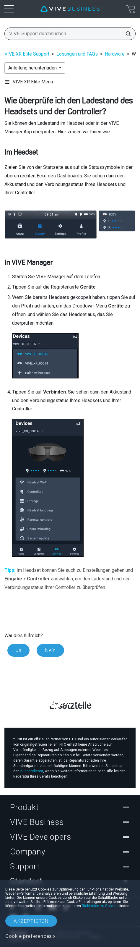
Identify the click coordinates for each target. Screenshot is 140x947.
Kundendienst (31, 771)
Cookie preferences (28, 936)
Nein (50, 650)
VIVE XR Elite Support (26, 54)
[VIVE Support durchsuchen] (126, 34)
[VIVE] (70, 8)
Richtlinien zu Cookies (100, 906)
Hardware (115, 54)
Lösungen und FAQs (77, 54)
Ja (18, 650)
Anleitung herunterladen (33, 68)
